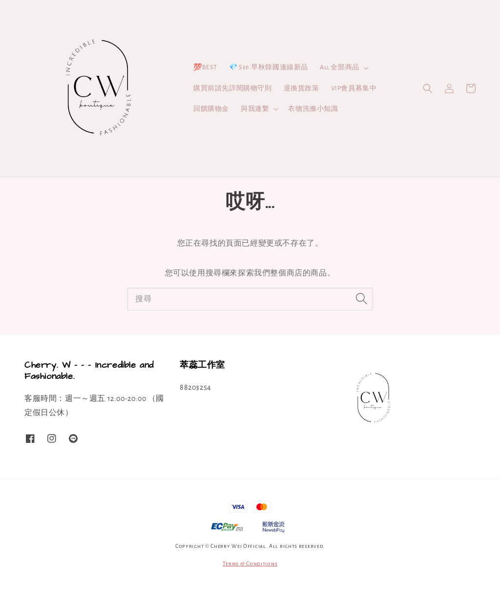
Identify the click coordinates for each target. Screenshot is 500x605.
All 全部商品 (339, 67)
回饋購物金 (211, 108)
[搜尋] (361, 299)
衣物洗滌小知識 (313, 108)
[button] (427, 88)
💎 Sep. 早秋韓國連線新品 (268, 67)
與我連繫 (255, 108)
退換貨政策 (301, 88)
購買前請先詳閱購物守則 (232, 88)
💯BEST (205, 67)
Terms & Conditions (250, 563)
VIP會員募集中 (354, 88)
